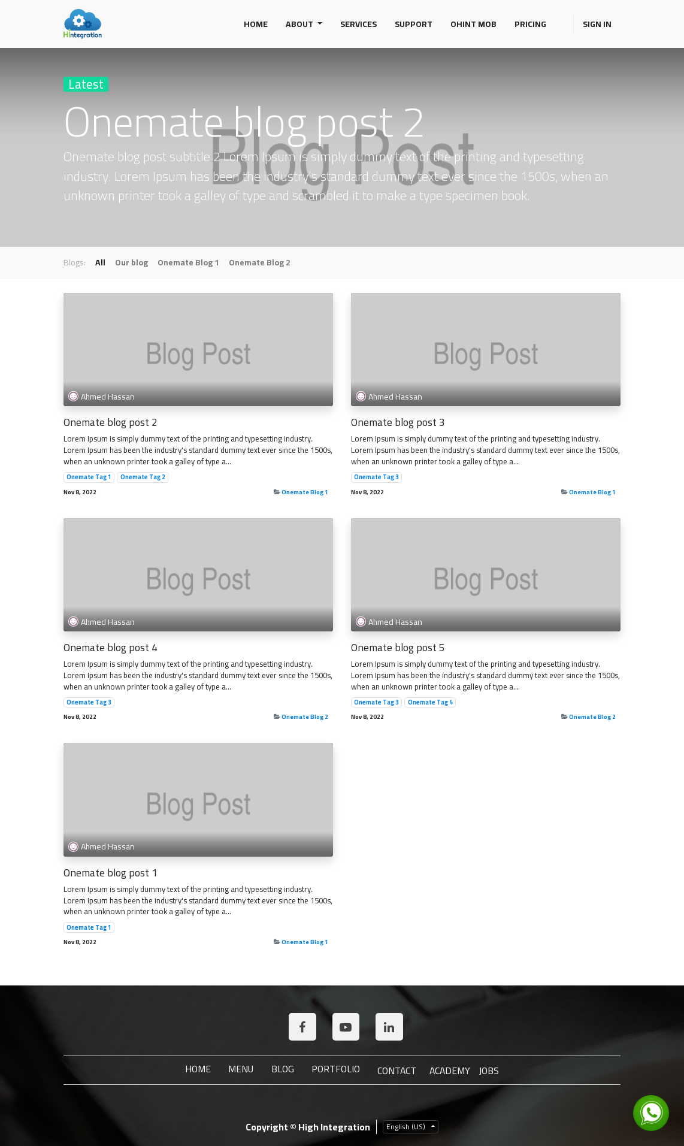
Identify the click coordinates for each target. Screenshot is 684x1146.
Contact (397, 1071)
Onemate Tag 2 (142, 477)
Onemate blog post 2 (110, 422)
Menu (239, 1069)
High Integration (334, 1127)
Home (194, 1069)
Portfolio (335, 1069)
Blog (281, 1069)
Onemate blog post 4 (110, 647)
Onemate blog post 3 (398, 422)
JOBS (492, 1071)
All (100, 262)
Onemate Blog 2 (305, 716)
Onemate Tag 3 (376, 477)
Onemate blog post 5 (398, 647)
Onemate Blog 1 (305, 492)
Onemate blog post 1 (110, 872)
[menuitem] (256, 24)
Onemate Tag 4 (430, 702)
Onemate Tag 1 (88, 477)
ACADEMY (451, 1071)
